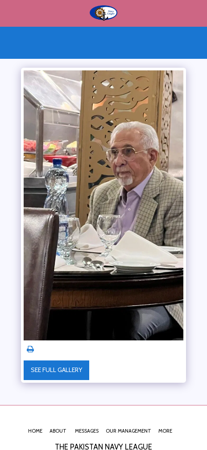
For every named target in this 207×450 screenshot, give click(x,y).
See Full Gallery (56, 370)
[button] (9, 12)
